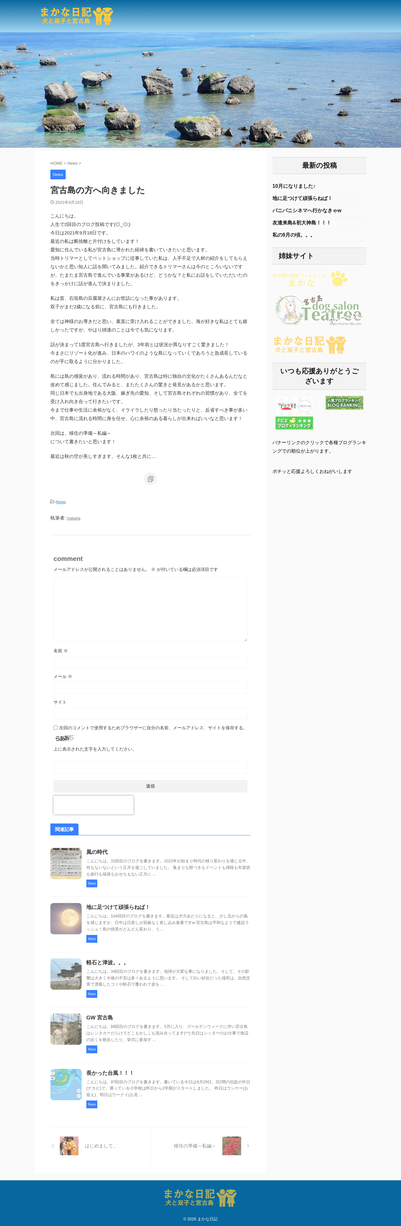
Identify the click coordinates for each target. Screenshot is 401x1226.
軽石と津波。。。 (106, 961)
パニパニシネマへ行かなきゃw (306, 212)
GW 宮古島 (98, 1016)
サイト (60, 700)
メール (62, 674)
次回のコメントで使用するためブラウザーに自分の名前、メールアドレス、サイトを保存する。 (153, 725)
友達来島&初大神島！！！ (301, 225)
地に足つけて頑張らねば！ (116, 906)
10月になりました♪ (294, 186)
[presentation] (93, 803)
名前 (60, 648)
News (61, 501)
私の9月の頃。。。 (293, 237)
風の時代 (96, 851)
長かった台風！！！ (108, 1071)
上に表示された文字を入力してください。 (95, 747)
